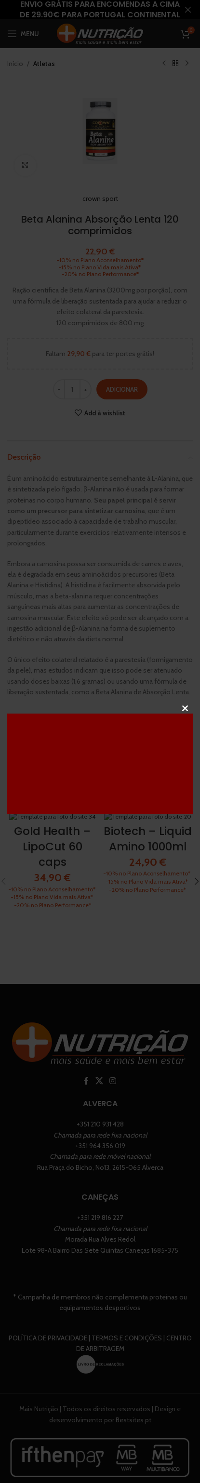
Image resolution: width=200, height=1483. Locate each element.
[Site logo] (100, 32)
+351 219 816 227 (100, 1233)
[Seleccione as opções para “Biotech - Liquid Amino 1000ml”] (139, 807)
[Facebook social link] (86, 1096)
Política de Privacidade (48, 1353)
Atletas (44, 63)
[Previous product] (164, 63)
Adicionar (122, 389)
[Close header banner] (188, 9)
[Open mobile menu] (23, 33)
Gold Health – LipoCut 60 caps (52, 846)
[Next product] (187, 63)
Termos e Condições (127, 1353)
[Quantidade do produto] (72, 389)
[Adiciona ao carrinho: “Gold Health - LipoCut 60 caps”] (44, 807)
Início (15, 63)
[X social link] (99, 1096)
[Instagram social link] (112, 1096)
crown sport (100, 198)
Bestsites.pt (133, 1435)
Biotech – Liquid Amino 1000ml (148, 838)
